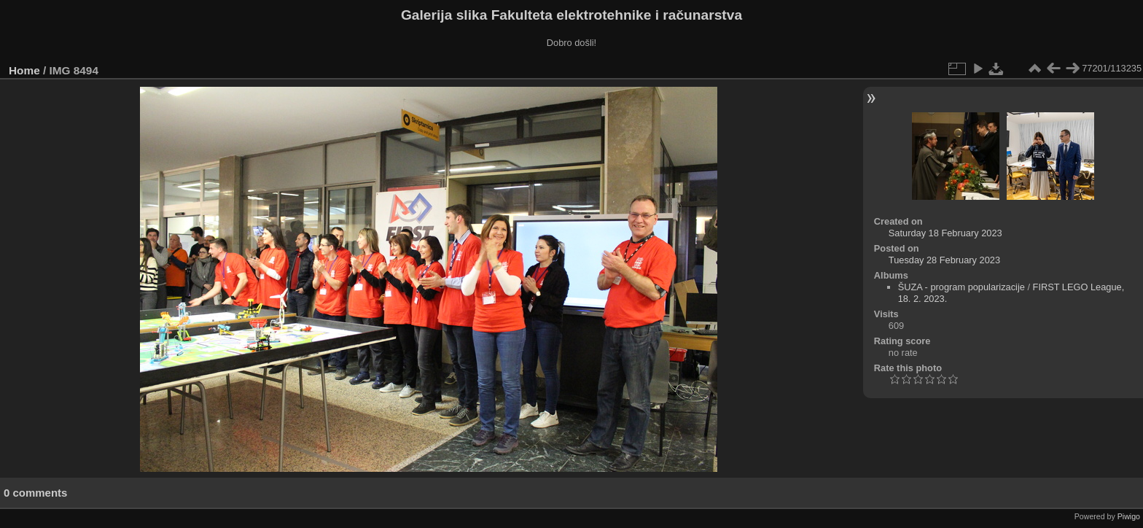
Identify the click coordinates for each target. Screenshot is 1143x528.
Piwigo (1128, 516)
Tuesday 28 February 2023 (944, 260)
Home (24, 70)
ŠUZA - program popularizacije (961, 287)
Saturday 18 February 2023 (945, 233)
